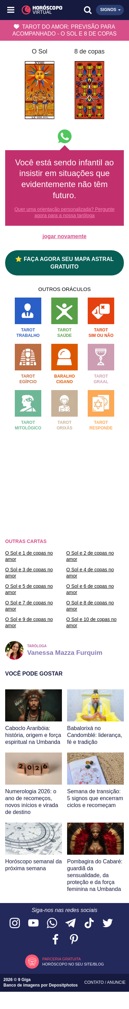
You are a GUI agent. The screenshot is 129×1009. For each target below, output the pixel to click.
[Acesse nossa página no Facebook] (55, 939)
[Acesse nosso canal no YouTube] (33, 923)
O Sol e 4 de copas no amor (90, 573)
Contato (94, 982)
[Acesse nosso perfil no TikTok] (89, 923)
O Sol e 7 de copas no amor (29, 606)
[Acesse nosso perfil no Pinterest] (74, 939)
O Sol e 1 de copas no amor (29, 556)
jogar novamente (64, 236)
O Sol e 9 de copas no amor (29, 622)
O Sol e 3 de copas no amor (29, 573)
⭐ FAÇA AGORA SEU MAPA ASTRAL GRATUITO (64, 262)
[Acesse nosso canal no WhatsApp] (52, 923)
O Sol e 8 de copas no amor (90, 606)
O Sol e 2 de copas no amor (90, 556)
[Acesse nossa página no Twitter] (108, 923)
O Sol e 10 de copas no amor (91, 622)
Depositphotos (63, 985)
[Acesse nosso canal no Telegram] (70, 923)
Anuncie (116, 982)
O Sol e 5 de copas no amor (29, 589)
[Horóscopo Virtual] (38, 10)
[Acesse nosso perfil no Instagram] (15, 923)
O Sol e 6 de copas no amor (90, 589)
